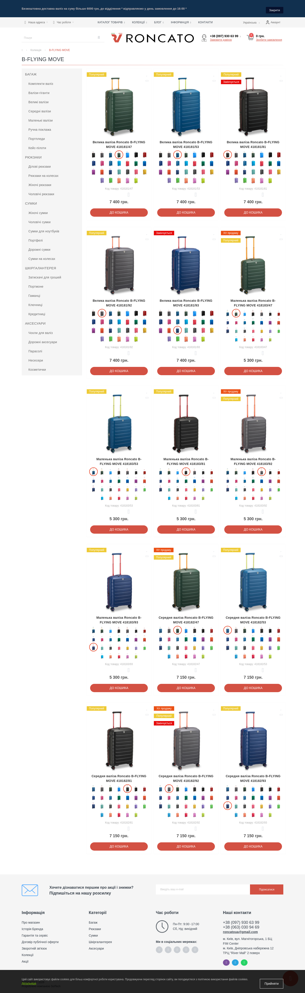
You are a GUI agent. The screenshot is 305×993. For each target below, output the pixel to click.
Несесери (35, 357)
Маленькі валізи (40, 117)
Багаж (31, 71)
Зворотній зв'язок (34, 945)
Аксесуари (35, 320)
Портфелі (35, 237)
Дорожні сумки (39, 246)
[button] (36, 19)
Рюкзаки (33, 154)
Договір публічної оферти (40, 939)
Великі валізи (38, 99)
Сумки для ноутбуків (43, 228)
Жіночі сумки (38, 210)
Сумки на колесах (41, 255)
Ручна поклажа (39, 126)
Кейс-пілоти (37, 145)
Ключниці (35, 302)
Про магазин (31, 919)
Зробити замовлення (269, 36)
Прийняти (272, 983)
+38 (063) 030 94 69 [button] (241, 924)
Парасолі (35, 348)
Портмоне (35, 283)
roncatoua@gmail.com (240, 929)
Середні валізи (39, 108)
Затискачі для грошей (44, 274)
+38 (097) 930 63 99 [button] (241, 919)
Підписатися (266, 886)
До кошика (119, 209)
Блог (159, 19)
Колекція (35, 47)
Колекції (139, 19)
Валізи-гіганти (38, 90)
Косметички (37, 366)
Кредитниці (36, 311)
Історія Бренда (32, 926)
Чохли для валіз (40, 330)
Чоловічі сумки (39, 219)
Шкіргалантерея (40, 265)
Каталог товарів (111, 19)
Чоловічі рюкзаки (41, 191)
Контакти (205, 19)
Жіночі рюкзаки (39, 182)
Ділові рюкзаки (39, 163)
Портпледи (36, 135)
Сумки (31, 200)
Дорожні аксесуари (42, 339)
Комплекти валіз (40, 80)
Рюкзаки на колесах (43, 172)
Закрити (274, 7)
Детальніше (29, 985)
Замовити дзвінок (221, 36)
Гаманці (34, 292)
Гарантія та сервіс (35, 932)
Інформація (181, 19)
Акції (25, 958)
